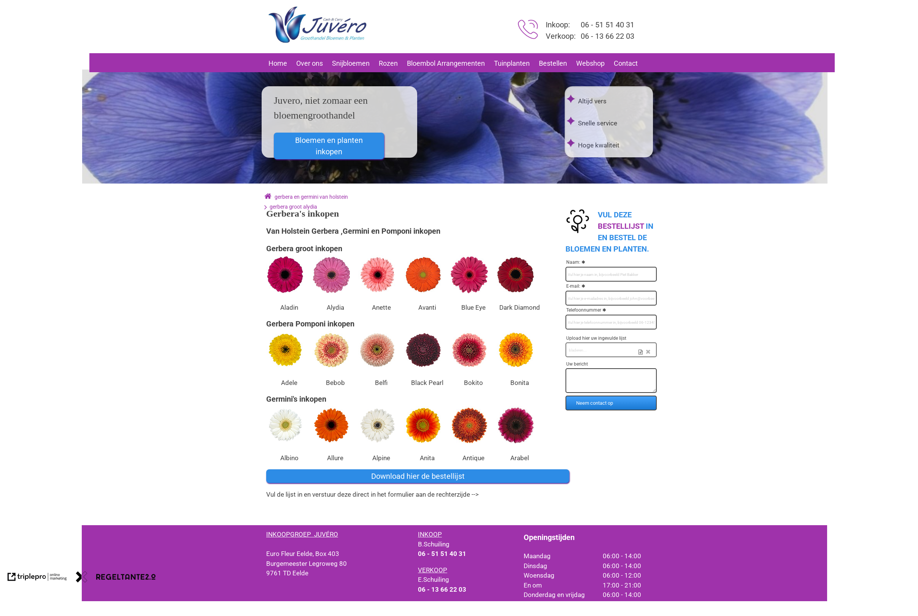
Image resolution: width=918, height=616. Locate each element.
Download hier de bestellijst (418, 476)
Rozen (388, 63)
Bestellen (553, 63)
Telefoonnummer (583, 310)
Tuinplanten (512, 63)
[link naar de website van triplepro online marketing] (37, 578)
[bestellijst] (621, 226)
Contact (626, 63)
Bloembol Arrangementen (446, 63)
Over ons (309, 63)
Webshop (590, 63)
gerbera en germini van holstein (311, 197)
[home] (268, 197)
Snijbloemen (351, 63)
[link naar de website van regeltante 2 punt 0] (116, 578)
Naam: (573, 262)
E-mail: (573, 286)
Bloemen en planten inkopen (329, 146)
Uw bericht (577, 364)
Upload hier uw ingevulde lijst (596, 338)
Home (277, 63)
